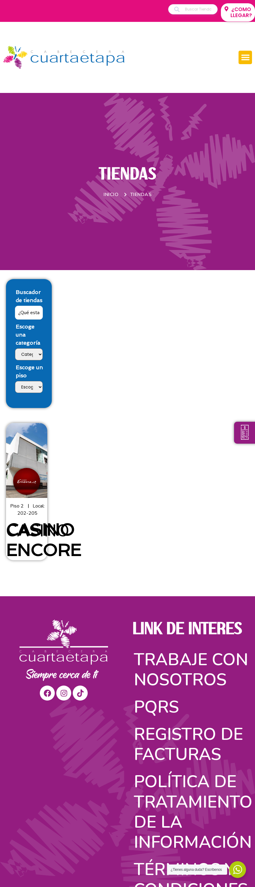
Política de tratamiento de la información (192, 812)
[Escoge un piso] (29, 387)
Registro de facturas (188, 744)
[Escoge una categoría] (29, 354)
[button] (245, 57)
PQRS (156, 707)
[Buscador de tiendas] (29, 313)
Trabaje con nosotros (191, 669)
